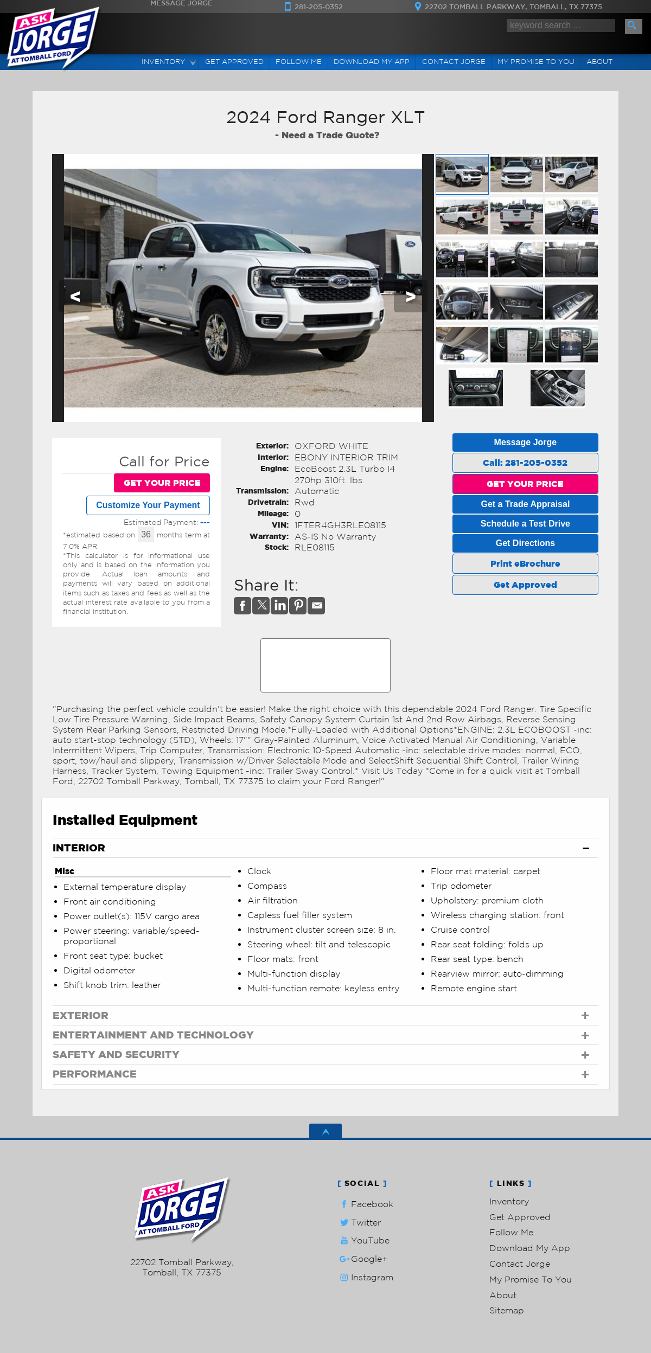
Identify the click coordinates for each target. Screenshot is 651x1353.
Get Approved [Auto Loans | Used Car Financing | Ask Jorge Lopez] (234, 61)
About (502, 1295)
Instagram (365, 1277)
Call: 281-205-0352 (525, 462)
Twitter (359, 1222)
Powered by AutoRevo (214, 1289)
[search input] (561, 25)
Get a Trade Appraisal (525, 504)
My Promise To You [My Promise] (536, 61)
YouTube (363, 1240)
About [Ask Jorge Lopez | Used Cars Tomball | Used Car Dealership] (599, 61)
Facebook (365, 1204)
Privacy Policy (269, 1289)
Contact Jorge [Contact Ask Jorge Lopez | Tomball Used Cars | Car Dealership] (454, 61)
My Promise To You (530, 1279)
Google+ (362, 1259)
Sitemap (506, 1310)
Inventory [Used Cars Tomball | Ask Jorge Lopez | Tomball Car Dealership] (163, 61)
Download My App (372, 61)
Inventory (509, 1201)
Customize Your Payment (148, 505)
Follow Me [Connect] (299, 61)
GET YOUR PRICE (162, 483)
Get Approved (525, 584)
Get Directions (525, 543)
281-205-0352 (182, 1251)
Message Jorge (525, 442)
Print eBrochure (525, 563)
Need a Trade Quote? (330, 135)
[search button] (633, 26)
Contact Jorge (519, 1263)
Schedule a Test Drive (525, 523)
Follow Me (511, 1232)
